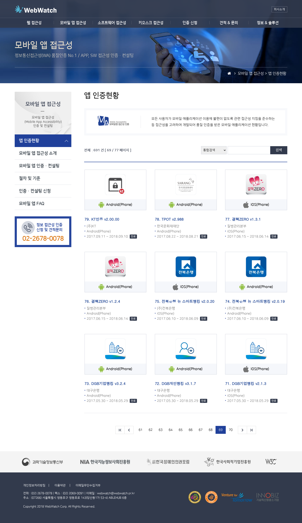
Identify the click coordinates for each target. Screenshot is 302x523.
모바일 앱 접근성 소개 (38, 153)
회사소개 (279, 9)
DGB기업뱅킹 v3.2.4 (108, 383)
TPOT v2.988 (173, 219)
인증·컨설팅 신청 (35, 191)
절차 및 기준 (29, 178)
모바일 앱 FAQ (31, 203)
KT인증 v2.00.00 (105, 219)
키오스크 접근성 (150, 23)
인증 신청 (190, 23)
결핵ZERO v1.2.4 (105, 301)
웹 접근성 (34, 23)
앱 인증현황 (29, 140)
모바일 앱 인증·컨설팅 (39, 165)
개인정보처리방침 (34, 485)
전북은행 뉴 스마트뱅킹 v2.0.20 (188, 301)
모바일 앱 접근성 (73, 23)
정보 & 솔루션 (268, 23)
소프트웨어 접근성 (112, 23)
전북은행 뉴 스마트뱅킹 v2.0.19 (258, 301)
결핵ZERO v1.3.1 (246, 219)
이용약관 (60, 485)
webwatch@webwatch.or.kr (116, 493)
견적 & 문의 (229, 23)
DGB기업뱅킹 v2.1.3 (249, 383)
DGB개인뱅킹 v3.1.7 (179, 383)
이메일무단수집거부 (88, 485)
